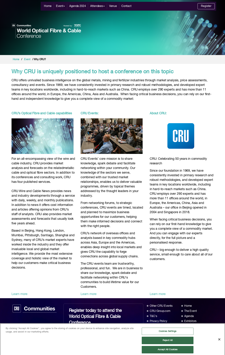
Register (206, 6)
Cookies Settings (167, 332)
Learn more (19, 294)
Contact (126, 6)
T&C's (153, 316)
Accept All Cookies (168, 350)
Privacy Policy (158, 321)
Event (60, 6)
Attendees (97, 6)
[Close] (219, 341)
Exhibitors (190, 321)
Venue (113, 6)
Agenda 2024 (77, 6)
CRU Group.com (160, 311)
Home (48, 6)
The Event (190, 311)
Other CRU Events (161, 306)
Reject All (168, 341)
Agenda (189, 316)
